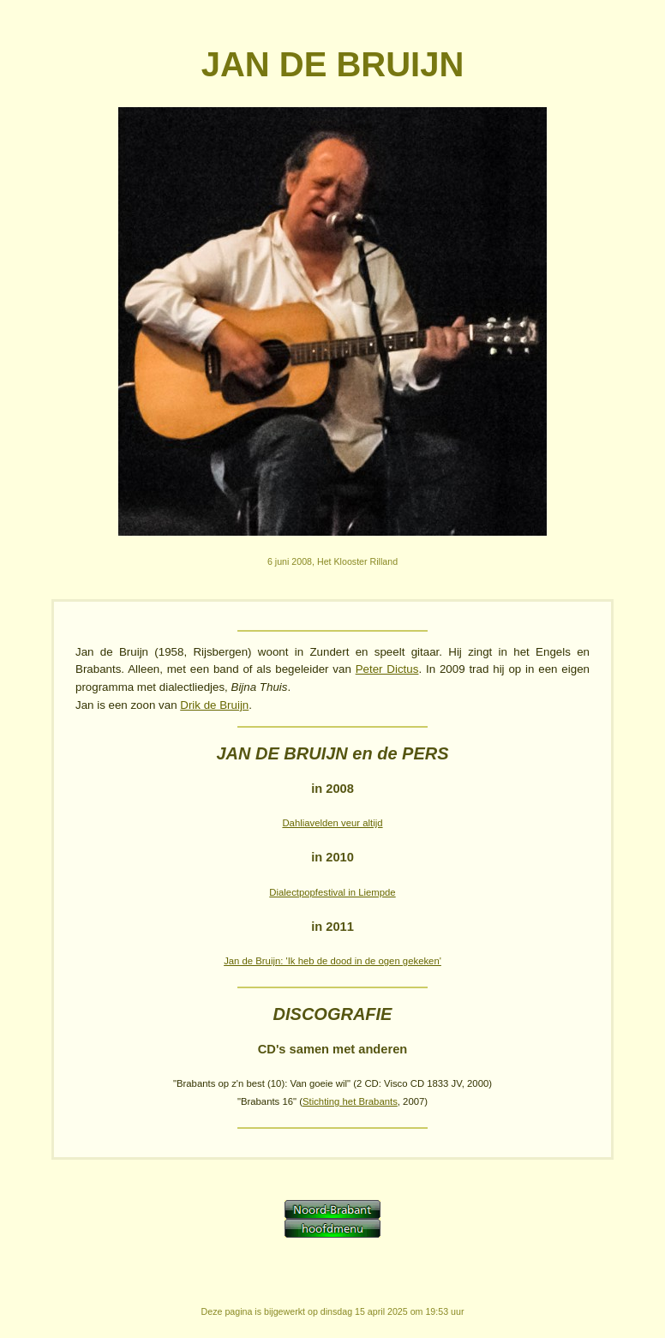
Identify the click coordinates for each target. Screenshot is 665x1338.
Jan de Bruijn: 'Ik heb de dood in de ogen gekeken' (332, 961)
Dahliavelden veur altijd (332, 823)
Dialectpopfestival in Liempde (332, 892)
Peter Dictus (387, 669)
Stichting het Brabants (350, 1101)
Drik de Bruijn (214, 705)
